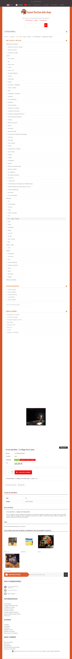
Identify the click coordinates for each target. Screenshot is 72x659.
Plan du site (7, 615)
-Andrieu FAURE (11, 289)
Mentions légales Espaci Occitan (12, 614)
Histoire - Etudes (12, 88)
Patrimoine (10, 128)
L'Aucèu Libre (11, 181)
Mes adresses (7, 645)
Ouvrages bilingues (12, 73)
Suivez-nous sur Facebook (10, 633)
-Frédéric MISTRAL (12, 294)
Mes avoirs (7, 644)
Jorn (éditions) (11, 172)
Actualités (61, 5)
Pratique (10, 154)
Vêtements (10, 274)
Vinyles (9, 236)
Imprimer (22, 485)
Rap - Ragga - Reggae (25, 36)
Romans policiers (12, 105)
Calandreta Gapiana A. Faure (14, 319)
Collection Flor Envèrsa (13, 111)
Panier (36, 20)
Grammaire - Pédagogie (14, 85)
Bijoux (9, 271)
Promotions (7, 628)
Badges (10, 277)
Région (9, 230)
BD (8, 61)
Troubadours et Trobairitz (14, 149)
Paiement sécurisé (8, 609)
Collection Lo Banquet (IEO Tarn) (16, 114)
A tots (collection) (12, 99)
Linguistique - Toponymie (14, 93)
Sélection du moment (12, 44)
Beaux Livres (11, 64)
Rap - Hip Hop (11, 239)
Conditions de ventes (9, 607)
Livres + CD (11, 70)
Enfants (10, 82)
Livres (8, 56)
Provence (10, 137)
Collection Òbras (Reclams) (15, 117)
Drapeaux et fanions (13, 265)
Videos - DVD (10, 245)
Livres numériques (12, 195)
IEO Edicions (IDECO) (13, 175)
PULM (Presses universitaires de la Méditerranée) (20, 184)
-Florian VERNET (11, 292)
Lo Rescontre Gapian (12, 317)
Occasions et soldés (13, 53)
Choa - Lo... (7, 552)
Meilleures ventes (8, 630)
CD (17, 36)
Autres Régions (11, 204)
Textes (9, 224)
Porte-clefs (10, 256)
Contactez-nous (37, 5)
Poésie (9, 146)
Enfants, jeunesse (12, 213)
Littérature (10, 96)
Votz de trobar (11, 152)
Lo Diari (9, 330)
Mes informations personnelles (11, 647)
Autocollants (11, 253)
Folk (9, 216)
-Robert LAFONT (11, 299)
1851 (9, 90)
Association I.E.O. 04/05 (13, 314)
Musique (12, 36)
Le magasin (46, 5)
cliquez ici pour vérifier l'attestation (51, 651)
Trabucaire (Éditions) (13, 189)
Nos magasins (7, 604)
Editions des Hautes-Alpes (14, 166)
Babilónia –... (24, 552)
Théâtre (10, 157)
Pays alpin (10, 140)
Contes (9, 67)
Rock (9, 221)
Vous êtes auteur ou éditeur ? (11, 612)
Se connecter (43, 20)
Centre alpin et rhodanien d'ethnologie (17, 134)
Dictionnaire (11, 79)
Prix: (7, 463)
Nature (9, 125)
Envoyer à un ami (11, 485)
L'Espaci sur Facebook (12, 332)
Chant (9, 210)
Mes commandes (8, 642)
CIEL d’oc (9, 327)
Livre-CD (10, 233)
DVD (9, 248)
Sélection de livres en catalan (15, 47)
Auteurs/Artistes (12, 286)
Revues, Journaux (11, 280)
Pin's (9, 259)
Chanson (10, 207)
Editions (10, 163)
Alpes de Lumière (12, 169)
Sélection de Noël (12, 50)
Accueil (6, 36)
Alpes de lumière (12, 131)
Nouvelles (10, 102)
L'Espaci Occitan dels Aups (11, 605)
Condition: (8, 456)
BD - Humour (11, 58)
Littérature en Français (13, 108)
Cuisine (10, 76)
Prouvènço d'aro (11, 325)
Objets (8, 250)
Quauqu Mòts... (8, 571)
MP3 (9, 242)
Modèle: (8, 453)
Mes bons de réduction (9, 649)
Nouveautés (7, 626)
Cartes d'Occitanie (12, 262)
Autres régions (11, 143)
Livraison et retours (9, 610)
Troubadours (11, 160)
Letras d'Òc (11, 178)
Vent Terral (10, 192)
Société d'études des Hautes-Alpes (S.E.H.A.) (19, 186)
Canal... (39, 552)
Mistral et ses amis (12, 122)
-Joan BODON (11, 297)
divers (9, 268)
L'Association (54, 5)
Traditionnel (11, 227)
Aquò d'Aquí (10, 322)
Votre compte (29, 20)
